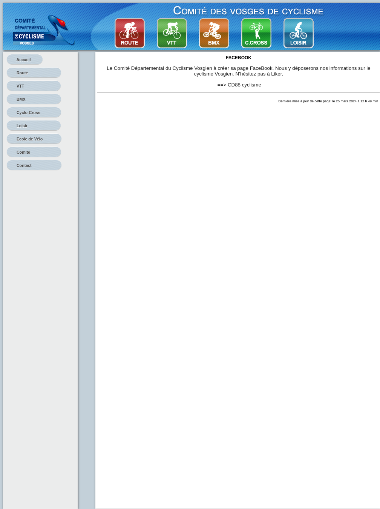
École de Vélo (34, 139)
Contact (34, 165)
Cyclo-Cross (34, 112)
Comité (34, 152)
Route (34, 73)
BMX (34, 99)
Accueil (24, 59)
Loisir (33, 125)
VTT (33, 86)
